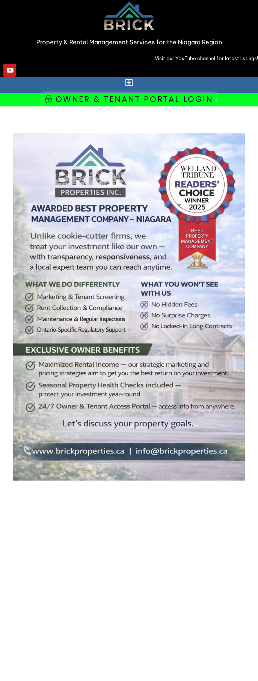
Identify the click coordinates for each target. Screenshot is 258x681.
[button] (129, 83)
